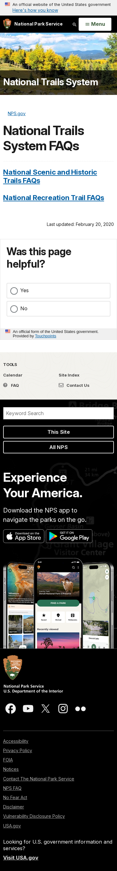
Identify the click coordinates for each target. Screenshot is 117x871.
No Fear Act (15, 797)
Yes (24, 290)
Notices (11, 769)
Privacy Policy (17, 750)
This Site (58, 432)
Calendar (12, 374)
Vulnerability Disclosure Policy (34, 816)
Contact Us (74, 385)
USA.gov (12, 825)
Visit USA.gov (20, 858)
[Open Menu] (95, 24)
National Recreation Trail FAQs (53, 197)
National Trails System (50, 81)
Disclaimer (13, 806)
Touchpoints (45, 336)
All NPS (58, 447)
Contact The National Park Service (38, 778)
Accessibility (15, 741)
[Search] (58, 413)
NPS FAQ (12, 788)
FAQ (11, 385)
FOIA (8, 759)
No (23, 308)
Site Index (69, 374)
